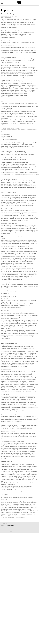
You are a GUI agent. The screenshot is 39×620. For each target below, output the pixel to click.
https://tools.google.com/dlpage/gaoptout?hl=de (13, 411)
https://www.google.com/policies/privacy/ (11, 491)
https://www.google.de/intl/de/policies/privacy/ (13, 517)
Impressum (4, 523)
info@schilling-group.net (11, 139)
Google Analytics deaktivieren (14, 421)
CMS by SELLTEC (5, 531)
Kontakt (3, 525)
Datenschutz (10, 525)
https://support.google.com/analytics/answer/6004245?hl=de (16, 428)
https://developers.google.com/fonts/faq (11, 487)
